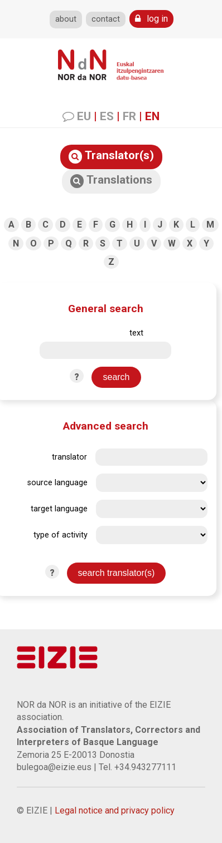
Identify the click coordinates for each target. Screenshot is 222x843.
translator (69, 457)
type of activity (60, 535)
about (65, 19)
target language (59, 509)
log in (151, 18)
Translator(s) (111, 156)
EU (84, 116)
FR (129, 116)
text (136, 333)
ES (107, 116)
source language (57, 482)
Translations (111, 180)
